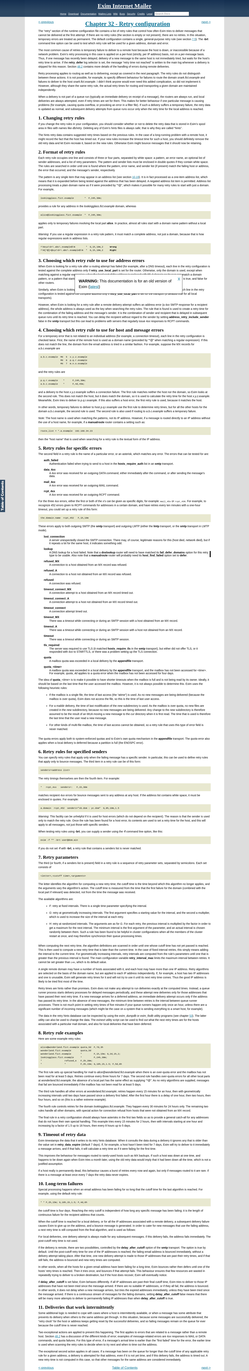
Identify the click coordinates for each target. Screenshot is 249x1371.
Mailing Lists (104, 14)
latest (94, 287)
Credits (141, 14)
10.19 (135, 177)
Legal (149, 14)
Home (63, 14)
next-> (206, 22)
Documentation (89, 14)
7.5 (194, 39)
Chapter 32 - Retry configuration (127, 24)
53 (191, 1015)
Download (73, 14)
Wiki (115, 14)
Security (131, 14)
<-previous (46, 22)
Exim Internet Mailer (124, 6)
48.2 (79, 66)
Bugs (122, 14)
